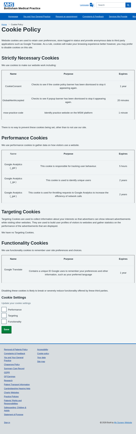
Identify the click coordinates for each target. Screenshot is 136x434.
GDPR (7, 372)
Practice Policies (11, 396)
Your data (41, 357)
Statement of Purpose (13, 414)
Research (8, 380)
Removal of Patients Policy (16, 349)
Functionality (14, 321)
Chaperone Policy (12, 364)
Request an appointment (66, 17)
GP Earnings (9, 376)
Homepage (13, 17)
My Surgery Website (123, 422)
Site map (41, 361)
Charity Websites (11, 392)
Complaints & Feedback (93, 17)
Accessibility (42, 349)
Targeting (13, 315)
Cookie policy (43, 353)
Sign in (7, 422)
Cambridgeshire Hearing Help (17, 388)
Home (4, 25)
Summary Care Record (14, 368)
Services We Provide (118, 17)
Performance (15, 309)
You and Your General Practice (36, 17)
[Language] (87, 5)
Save (6, 329)
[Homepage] (41, 6)
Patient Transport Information (17, 384)
